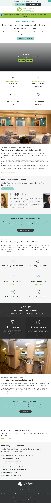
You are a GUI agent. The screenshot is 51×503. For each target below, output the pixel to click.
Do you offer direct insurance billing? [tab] (13, 475)
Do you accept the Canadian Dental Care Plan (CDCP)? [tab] (18, 455)
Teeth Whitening (38, 101)
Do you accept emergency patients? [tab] (13, 467)
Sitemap (30, 501)
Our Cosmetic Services (7, 394)
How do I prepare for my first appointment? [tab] (14, 469)
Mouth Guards (13, 101)
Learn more (12, 86)
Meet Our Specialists (25, 230)
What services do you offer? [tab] (10, 472)
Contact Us (25, 411)
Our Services (12, 172)
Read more (18, 211)
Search (27, 501)
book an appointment (22, 493)
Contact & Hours (5, 438)
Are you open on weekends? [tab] (10, 464)
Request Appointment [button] (33, 4)
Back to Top (35, 501)
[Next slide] (50, 202)
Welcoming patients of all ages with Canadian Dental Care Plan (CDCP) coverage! (25, 15)
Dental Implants (38, 83)
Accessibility (22, 501)
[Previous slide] (1, 202)
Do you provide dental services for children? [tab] (14, 461)
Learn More (38, 86)
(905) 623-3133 (20, 4)
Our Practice (4, 172)
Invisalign (13, 83)
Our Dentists (7, 189)
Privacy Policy (17, 501)
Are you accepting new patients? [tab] (12, 458)
